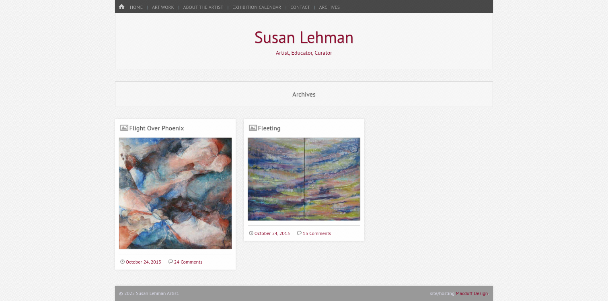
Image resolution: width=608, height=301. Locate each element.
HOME (136, 7)
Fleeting (269, 128)
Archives (329, 7)
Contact (300, 7)
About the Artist (203, 7)
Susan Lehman (304, 37)
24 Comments (188, 262)
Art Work (163, 7)
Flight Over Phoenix (156, 128)
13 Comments (317, 233)
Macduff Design (472, 293)
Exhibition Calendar (256, 7)
